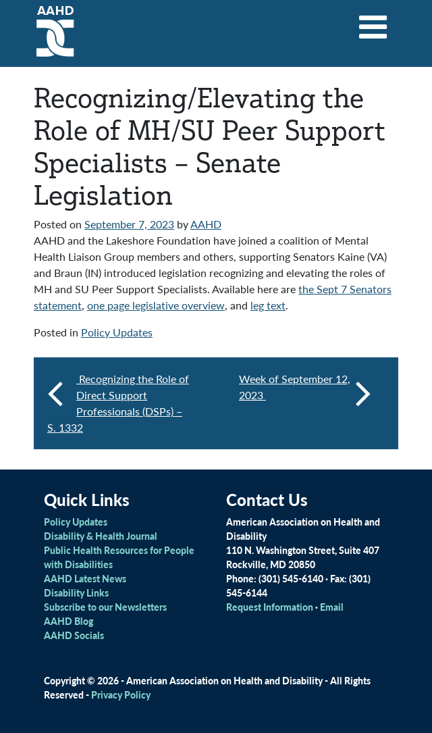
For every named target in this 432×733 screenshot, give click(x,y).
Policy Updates (117, 332)
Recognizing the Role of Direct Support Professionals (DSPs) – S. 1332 (118, 403)
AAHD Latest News (85, 578)
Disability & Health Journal (100, 535)
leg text (268, 305)
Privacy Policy (121, 694)
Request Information (269, 606)
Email (332, 606)
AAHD (205, 224)
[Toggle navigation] (373, 22)
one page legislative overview (156, 305)
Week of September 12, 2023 (305, 392)
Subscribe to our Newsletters (105, 606)
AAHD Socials (74, 635)
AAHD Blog (68, 621)
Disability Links (76, 592)
